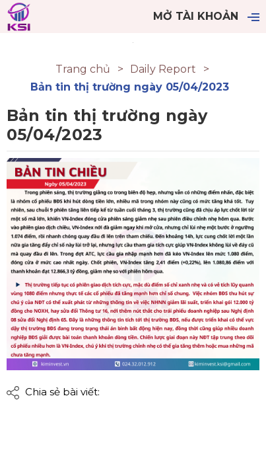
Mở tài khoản (195, 16)
